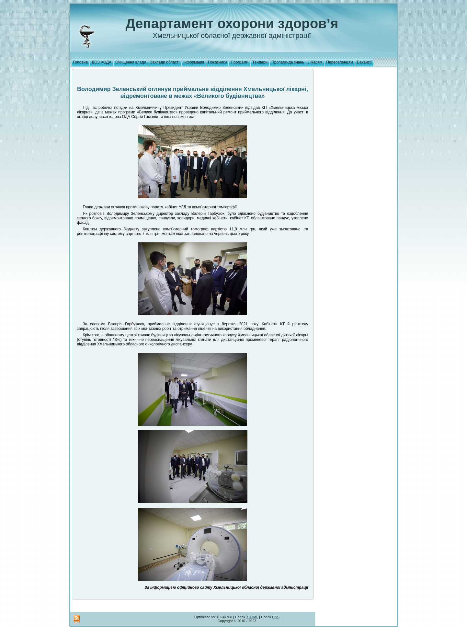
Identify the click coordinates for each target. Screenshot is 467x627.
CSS (275, 617)
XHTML (252, 617)
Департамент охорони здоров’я (232, 23)
